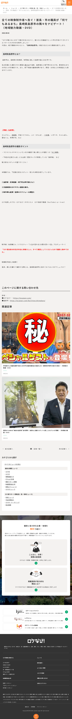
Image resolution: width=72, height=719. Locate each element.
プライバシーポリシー (42, 706)
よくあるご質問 (41, 668)
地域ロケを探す (6, 665)
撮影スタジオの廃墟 (25, 699)
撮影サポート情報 (11, 482)
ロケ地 (8, 472)
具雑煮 (14, 135)
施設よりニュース (11, 487)
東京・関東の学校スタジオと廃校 (49, 697)
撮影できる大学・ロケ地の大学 (10, 694)
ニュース (14, 8)
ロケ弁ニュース (10, 489)
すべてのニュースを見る (12, 464)
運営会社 (27, 706)
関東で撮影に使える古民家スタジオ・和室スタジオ (41, 694)
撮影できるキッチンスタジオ (23, 694)
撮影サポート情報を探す (9, 674)
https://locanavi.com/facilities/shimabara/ (27, 300)
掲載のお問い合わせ (42, 678)
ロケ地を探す (6, 662)
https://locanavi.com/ (22, 298)
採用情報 (33, 706)
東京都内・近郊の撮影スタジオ (37, 699)
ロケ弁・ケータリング (13, 502)
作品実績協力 (10, 500)
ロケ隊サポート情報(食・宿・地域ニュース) (34, 8)
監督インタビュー (7, 683)
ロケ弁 (8, 474)
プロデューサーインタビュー (10, 685)
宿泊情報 (8, 505)
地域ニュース (10, 497)
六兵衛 (46, 135)
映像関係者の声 (10, 484)
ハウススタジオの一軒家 (15, 699)
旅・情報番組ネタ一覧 (8, 669)
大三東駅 (55, 152)
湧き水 (27, 65)
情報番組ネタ (10, 477)
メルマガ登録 (40, 673)
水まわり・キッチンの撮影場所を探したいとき (31, 697)
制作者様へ (40, 663)
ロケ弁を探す (6, 667)
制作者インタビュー (8, 688)
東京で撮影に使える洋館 (58, 694)
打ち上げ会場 (10, 479)
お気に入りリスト (42, 683)
